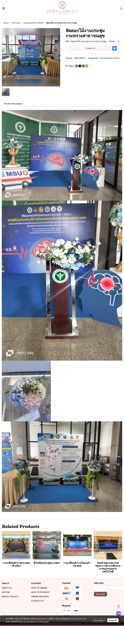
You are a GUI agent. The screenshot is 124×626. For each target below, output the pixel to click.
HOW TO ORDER (39, 588)
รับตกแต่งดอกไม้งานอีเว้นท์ (33, 23)
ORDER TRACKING (40, 596)
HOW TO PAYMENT (40, 592)
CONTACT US (37, 601)
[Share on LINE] (86, 65)
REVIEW (6, 592)
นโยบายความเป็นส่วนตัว (27, 621)
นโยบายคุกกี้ (44, 621)
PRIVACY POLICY (10, 596)
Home (6, 23)
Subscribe (100, 594)
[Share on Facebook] (76, 65)
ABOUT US (7, 588)
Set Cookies (98, 620)
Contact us (90, 48)
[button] (121, 8)
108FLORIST (79, 58)
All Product (16, 23)
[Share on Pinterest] (83, 65)
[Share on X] (79, 65)
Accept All (113, 620)
